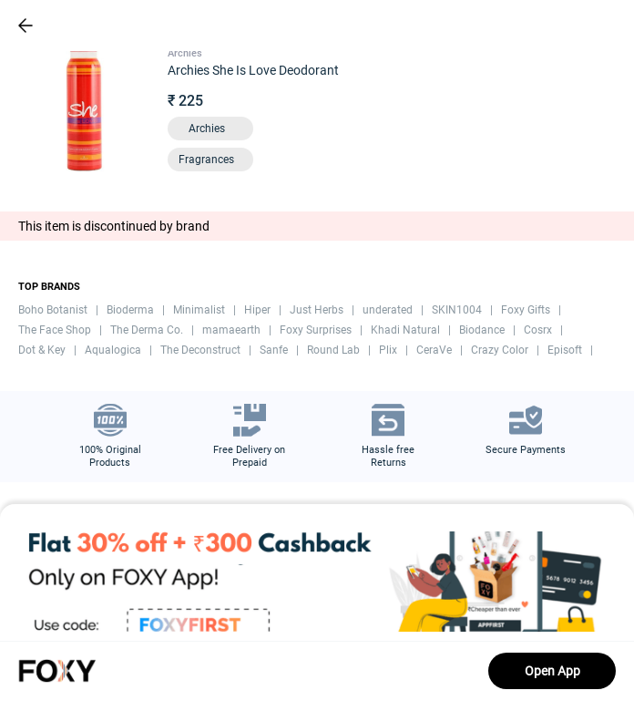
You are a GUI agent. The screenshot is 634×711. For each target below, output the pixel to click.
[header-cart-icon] (572, 25)
